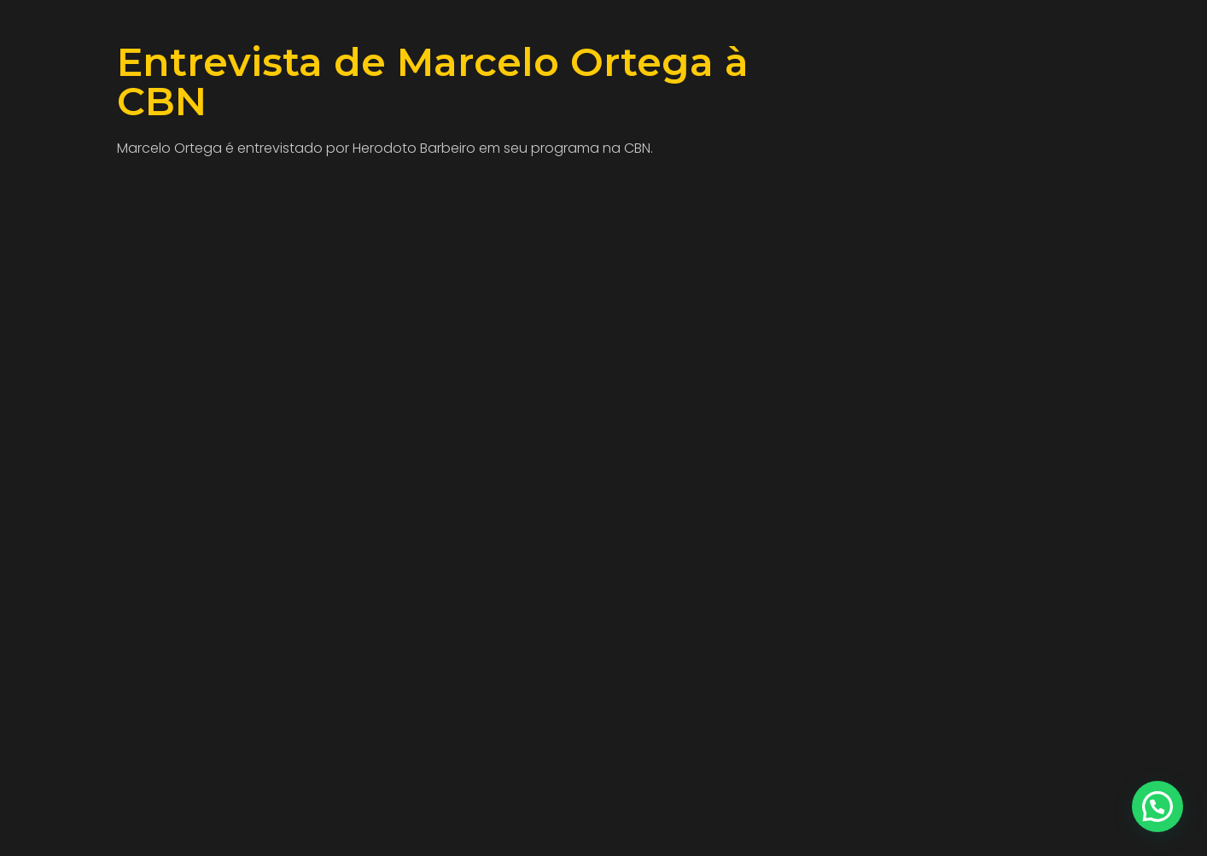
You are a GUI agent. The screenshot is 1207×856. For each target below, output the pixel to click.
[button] (1157, 806)
